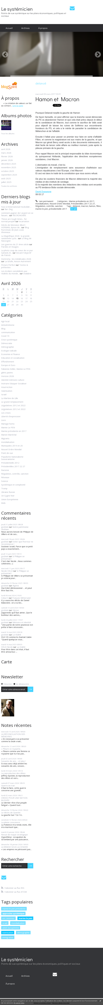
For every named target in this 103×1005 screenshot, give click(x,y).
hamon (92, 206)
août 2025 (6, 178)
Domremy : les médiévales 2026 (16, 259)
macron (84, 206)
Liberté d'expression (10, 416)
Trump (4, 488)
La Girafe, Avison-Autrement (18, 261)
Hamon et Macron (57, 99)
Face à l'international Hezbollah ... (16, 206)
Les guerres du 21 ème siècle (15, 244)
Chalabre (27, 273)
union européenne (10, 927)
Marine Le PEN (8, 427)
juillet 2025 (6, 182)
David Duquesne (43, 191)
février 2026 (7, 156)
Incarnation (24, 221)
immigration (7, 937)
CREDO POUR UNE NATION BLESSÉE (14, 799)
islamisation (7, 932)
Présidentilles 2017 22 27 (13, 466)
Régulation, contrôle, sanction (14, 473)
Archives (25, 27)
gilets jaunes (7, 372)
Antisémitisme (7, 325)
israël (4, 923)
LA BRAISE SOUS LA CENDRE (14, 847)
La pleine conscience (10, 822)
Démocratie (6, 343)
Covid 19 (5, 336)
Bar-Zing (9, 209)
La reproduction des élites (13, 773)
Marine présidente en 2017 (13, 431)
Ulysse (15, 610)
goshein (4, 527)
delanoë (76, 206)
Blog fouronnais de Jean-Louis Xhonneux (15, 230)
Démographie (7, 347)
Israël (3, 394)
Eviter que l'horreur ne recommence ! (17, 542)
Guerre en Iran (8, 785)
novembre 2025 (8, 167)
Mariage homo (7, 424)
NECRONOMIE (19, 215)
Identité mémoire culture (12, 380)
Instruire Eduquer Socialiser (14, 383)
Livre (3, 420)
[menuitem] (9, 28)
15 (17, 298)
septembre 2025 (9, 174)
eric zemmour (8, 918)
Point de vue (7, 453)
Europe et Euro (8, 365)
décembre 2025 (8, 164)
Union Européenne (9, 499)
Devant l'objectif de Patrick (16, 253)
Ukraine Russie (8, 492)
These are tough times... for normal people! (14, 220)
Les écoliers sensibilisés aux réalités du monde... (14, 272)
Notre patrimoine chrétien (14, 528)
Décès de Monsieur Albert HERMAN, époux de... (13, 226)
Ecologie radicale (9, 350)
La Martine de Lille (9, 398)
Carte (6, 662)
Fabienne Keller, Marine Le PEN (15, 369)
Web (3, 503)
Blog (3, 328)
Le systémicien (17, 8)
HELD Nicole (7, 647)
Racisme (5, 470)
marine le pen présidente (14, 908)
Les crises (6, 413)
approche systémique (13, 913)
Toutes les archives (9, 186)
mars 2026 (6, 153)
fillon (98, 206)
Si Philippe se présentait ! (13, 557)
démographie (23, 932)
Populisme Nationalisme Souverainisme (12, 458)
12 (4, 298)
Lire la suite (17, 105)
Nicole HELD (7, 571)
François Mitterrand (21, 598)
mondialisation (7, 442)
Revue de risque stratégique (14, 834)
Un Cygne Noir (7, 495)
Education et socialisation (12, 358)
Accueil (9, 27)
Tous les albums (7, 133)
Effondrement (7, 361)
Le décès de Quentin (10, 812)
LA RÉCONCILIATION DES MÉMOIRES (13, 735)
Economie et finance (10, 354)
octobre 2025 (7, 171)
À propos (42, 27)
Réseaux (5, 477)
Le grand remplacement (12, 402)
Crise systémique (9, 339)
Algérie (15, 585)
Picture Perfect (8, 265)
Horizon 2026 (7, 376)
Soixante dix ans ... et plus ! (13, 761)
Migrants (5, 438)
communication (8, 332)
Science (4, 481)
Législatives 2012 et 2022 (13, 405)
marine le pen (25, 918)
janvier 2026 (7, 160)
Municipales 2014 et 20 (12, 445)
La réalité (16, 634)
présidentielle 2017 (58, 208)
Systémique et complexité (13, 484)
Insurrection (6, 387)
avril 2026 (5, 149)
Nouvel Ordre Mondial (11, 449)
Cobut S (4, 598)
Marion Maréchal (8, 434)
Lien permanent (44, 201)
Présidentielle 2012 (10, 463)
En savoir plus (19, 1003)
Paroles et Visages (10, 246)
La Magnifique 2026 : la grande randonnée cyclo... (15, 237)
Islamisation (6, 391)
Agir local (5, 321)
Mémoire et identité (21, 622)
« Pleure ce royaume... (11, 748)
